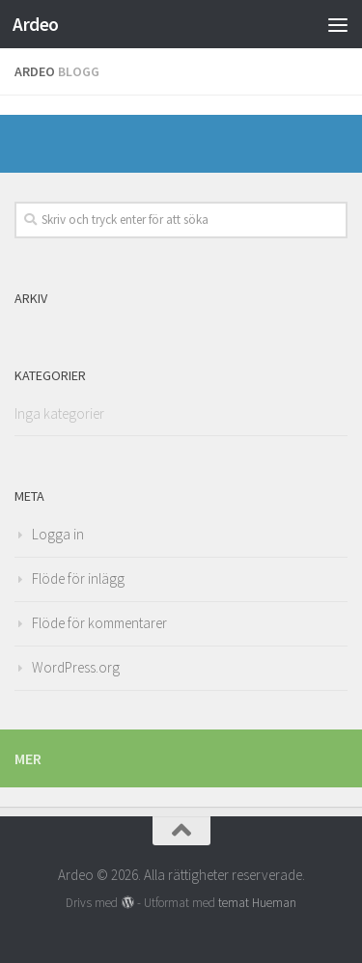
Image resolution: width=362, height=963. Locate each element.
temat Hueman (257, 902)
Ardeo (36, 24)
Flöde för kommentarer (99, 623)
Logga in (58, 534)
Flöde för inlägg (78, 578)
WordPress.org (76, 667)
